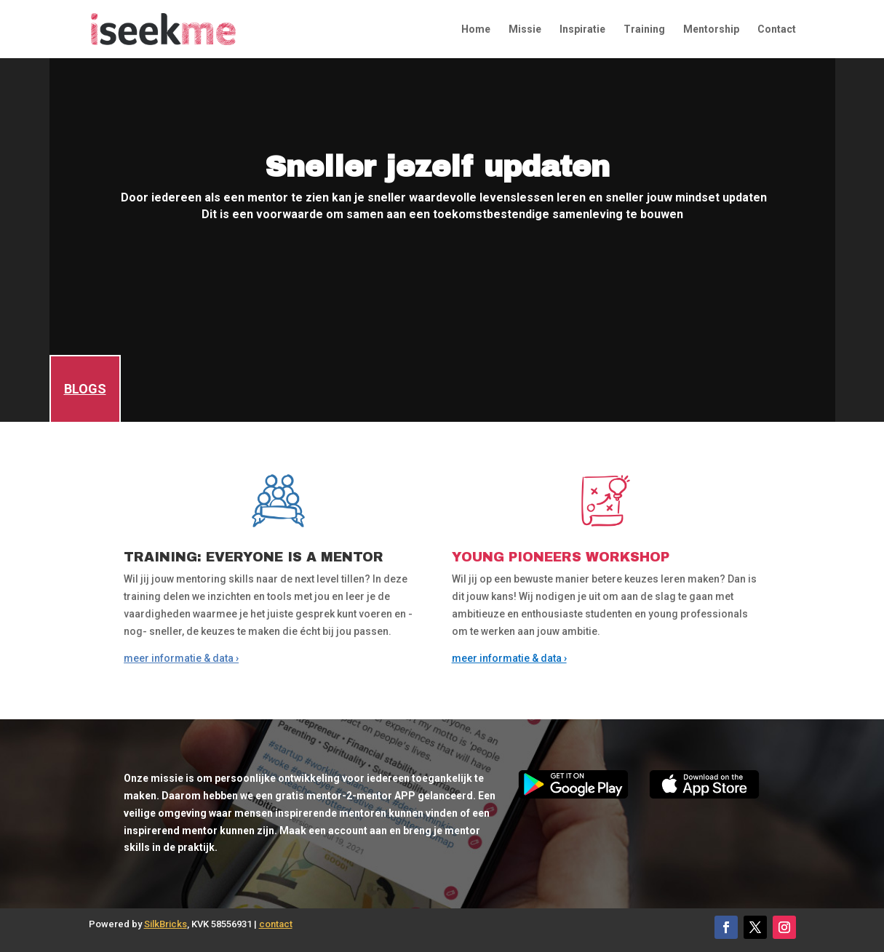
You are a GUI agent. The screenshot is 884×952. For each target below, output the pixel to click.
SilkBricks (165, 924)
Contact (776, 29)
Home (475, 29)
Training (644, 29)
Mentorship (711, 29)
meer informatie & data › (181, 658)
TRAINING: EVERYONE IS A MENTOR (253, 557)
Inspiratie (582, 29)
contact (275, 924)
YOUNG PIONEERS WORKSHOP (560, 557)
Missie (525, 29)
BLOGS (85, 388)
